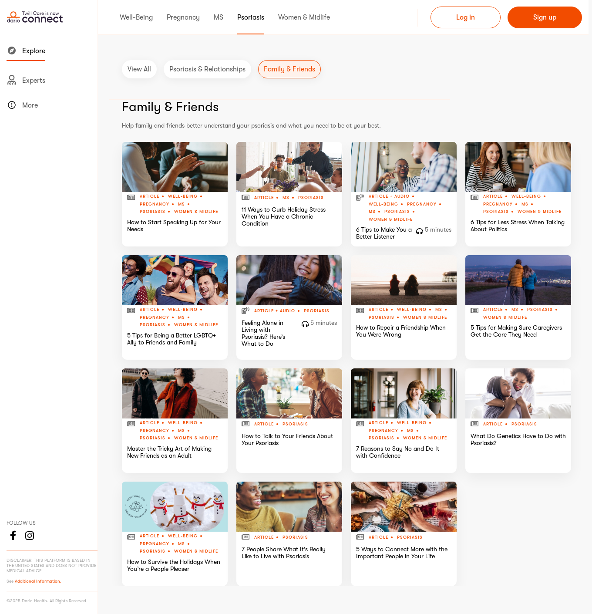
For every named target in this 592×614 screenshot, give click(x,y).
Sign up (544, 17)
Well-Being (183, 196)
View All (139, 69)
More (22, 105)
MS (181, 204)
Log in (465, 17)
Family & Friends (289, 69)
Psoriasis (152, 211)
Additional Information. (38, 581)
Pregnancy (154, 204)
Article (149, 196)
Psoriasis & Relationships (207, 69)
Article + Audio (389, 196)
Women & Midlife (196, 211)
